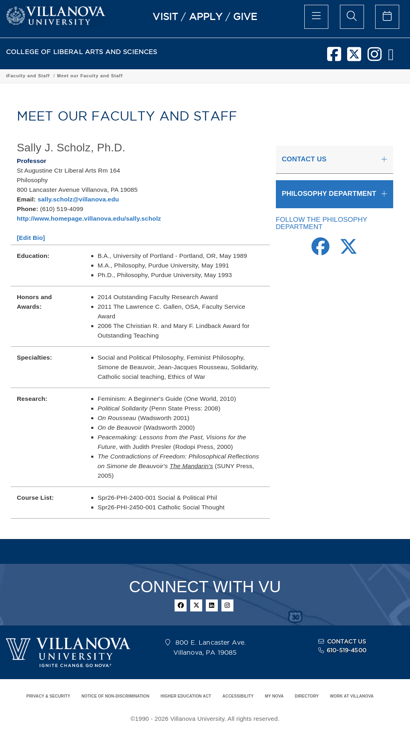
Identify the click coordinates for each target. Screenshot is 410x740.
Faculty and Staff (254, 75)
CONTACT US (346, 641)
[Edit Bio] (31, 237)
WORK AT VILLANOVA (352, 696)
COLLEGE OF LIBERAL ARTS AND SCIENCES (81, 51)
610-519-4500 (346, 650)
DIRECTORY (307, 696)
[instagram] (375, 57)
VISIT (165, 16)
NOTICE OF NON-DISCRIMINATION (115, 696)
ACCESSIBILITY (237, 696)
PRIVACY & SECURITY (48, 696)
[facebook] (334, 57)
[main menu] (316, 17)
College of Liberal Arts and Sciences (51, 75)
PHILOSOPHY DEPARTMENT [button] (329, 193)
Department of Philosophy (193, 75)
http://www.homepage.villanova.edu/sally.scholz (89, 218)
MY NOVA (274, 696)
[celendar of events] (387, 17)
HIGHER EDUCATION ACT (186, 696)
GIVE (245, 16)
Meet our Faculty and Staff (315, 75)
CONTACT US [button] (304, 159)
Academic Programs (129, 75)
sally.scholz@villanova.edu (78, 199)
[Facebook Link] (321, 250)
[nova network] (391, 57)
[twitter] (354, 57)
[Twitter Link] (349, 250)
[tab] (334, 160)
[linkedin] (212, 605)
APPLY (206, 16)
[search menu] (352, 17)
